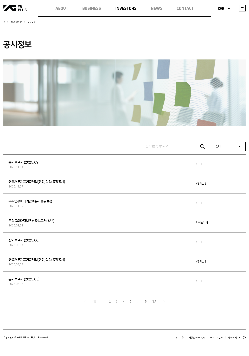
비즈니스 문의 (216, 337)
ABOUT (61, 8)
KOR (224, 8)
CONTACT (185, 8)
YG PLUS (15, 8)
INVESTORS (126, 8)
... (137, 301)
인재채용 (179, 337)
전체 (218, 146)
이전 (94, 301)
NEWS (156, 8)
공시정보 (31, 22)
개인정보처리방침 (197, 337)
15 (145, 301)
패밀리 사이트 (237, 337)
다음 (154, 301)
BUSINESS (91, 8)
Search (202, 146)
